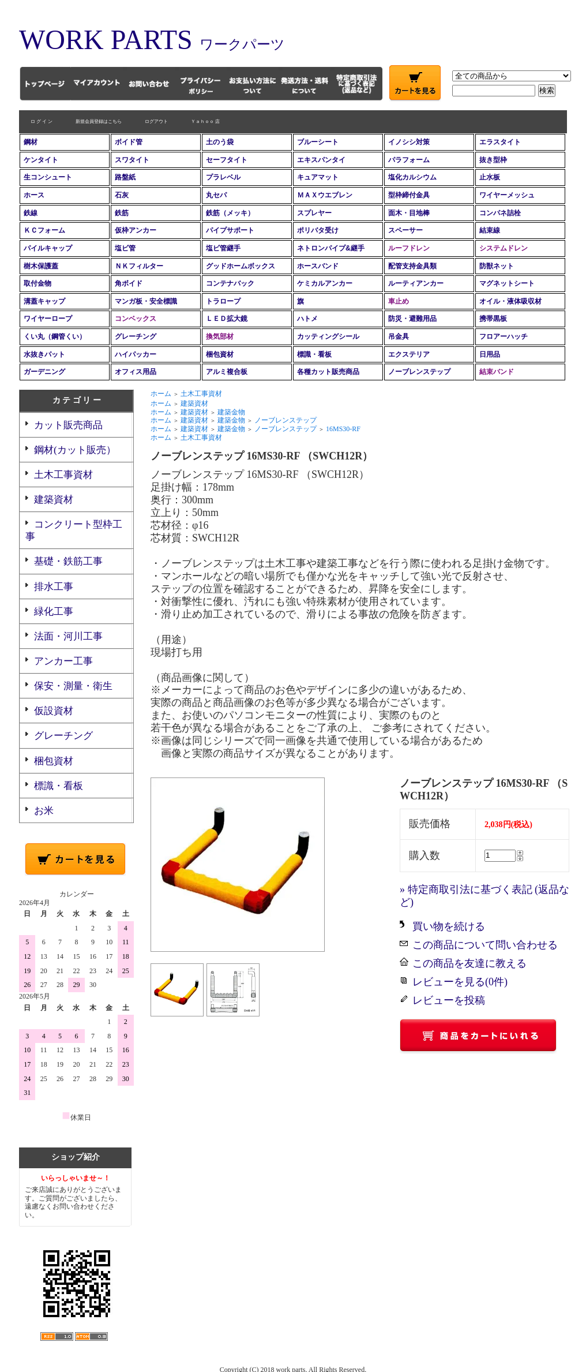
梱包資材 (220, 354)
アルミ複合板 (226, 372)
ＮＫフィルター (139, 266)
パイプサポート (230, 230)
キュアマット (318, 177)
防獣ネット (496, 266)
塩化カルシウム (412, 177)
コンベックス (135, 319)
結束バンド (496, 372)
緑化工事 (53, 611)
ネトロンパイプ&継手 (331, 248)
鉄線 (30, 213)
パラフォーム (409, 160)
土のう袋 (220, 142)
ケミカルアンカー (324, 283)
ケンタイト (41, 160)
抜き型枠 (493, 160)
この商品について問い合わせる (485, 945)
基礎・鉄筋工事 (68, 561)
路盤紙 (125, 177)
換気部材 (220, 336)
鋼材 (30, 142)
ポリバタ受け (318, 230)
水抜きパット (44, 354)
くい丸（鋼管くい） (55, 336)
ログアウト (156, 121)
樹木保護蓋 (41, 266)
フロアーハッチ (503, 336)
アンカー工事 (63, 661)
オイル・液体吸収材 (510, 301)
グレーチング (135, 336)
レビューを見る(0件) (460, 982)
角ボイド (128, 283)
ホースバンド (318, 266)
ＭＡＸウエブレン (324, 195)
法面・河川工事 (68, 636)
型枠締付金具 (409, 195)
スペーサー (405, 230)
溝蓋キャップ (44, 301)
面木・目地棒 (409, 213)
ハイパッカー (135, 354)
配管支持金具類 (412, 266)
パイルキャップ (48, 248)
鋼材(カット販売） (75, 449)
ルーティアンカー (416, 283)
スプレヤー (314, 213)
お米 (44, 810)
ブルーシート (318, 142)
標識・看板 (314, 354)
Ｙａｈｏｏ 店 (205, 121)
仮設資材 (53, 710)
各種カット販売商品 (328, 372)
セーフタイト (226, 160)
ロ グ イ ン (41, 121)
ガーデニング (44, 372)
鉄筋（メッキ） (230, 213)
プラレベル (223, 177)
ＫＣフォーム (44, 230)
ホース (34, 195)
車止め (398, 301)
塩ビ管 (125, 248)
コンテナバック (230, 283)
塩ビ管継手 (223, 248)
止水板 (489, 177)
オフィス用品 (135, 372)
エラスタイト (500, 142)
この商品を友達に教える (469, 963)
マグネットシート (507, 283)
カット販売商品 (68, 425)
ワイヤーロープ (48, 319)
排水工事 (53, 586)
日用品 (489, 354)
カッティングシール (328, 336)
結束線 (489, 230)
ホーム (161, 394)
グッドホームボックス (240, 266)
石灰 (122, 195)
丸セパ (216, 195)
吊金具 (398, 336)
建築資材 (53, 499)
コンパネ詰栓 (500, 213)
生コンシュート (48, 177)
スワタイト (132, 160)
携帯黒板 (493, 319)
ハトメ (307, 319)
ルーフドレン (409, 248)
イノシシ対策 (409, 142)
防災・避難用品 (412, 319)
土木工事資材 (63, 474)
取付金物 (37, 283)
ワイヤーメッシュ (507, 195)
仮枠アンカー (135, 230)
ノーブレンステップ (419, 372)
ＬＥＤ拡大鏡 (226, 319)
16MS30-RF (343, 429)
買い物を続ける (448, 926)
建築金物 (231, 412)
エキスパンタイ (321, 160)
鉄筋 (122, 213)
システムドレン (503, 248)
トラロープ (223, 301)
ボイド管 (128, 142)
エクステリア (409, 354)
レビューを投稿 (448, 1000)
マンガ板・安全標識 (146, 301)
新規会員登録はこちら (99, 121)
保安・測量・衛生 (73, 686)
